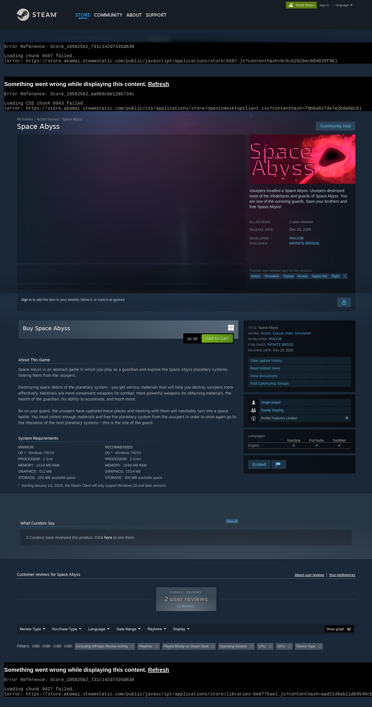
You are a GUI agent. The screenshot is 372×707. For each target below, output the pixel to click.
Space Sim (319, 283)
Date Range (126, 635)
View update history (266, 428)
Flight (335, 283)
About (134, 15)
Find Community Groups (269, 451)
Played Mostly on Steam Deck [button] (186, 653)
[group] (186, 653)
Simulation (272, 283)
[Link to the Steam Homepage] (42, 19)
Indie (289, 401)
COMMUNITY (108, 15)
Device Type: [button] (306, 653)
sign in (324, 5)
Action (256, 283)
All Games (25, 126)
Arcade (303, 283)
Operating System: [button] (234, 653)
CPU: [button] (262, 653)
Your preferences (342, 582)
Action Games (48, 126)
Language (96, 635)
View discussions (263, 444)
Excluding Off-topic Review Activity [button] (102, 653)
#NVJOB (296, 245)
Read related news (265, 436)
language (342, 5)
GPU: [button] (281, 653)
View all (232, 528)
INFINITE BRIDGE (304, 250)
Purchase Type (64, 635)
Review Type (30, 635)
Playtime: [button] (146, 653)
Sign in (26, 307)
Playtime (155, 635)
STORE (82, 15)
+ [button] (344, 283)
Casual (288, 283)
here (108, 544)
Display (179, 635)
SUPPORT (156, 15)
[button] (217, 345)
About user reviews (309, 582)
